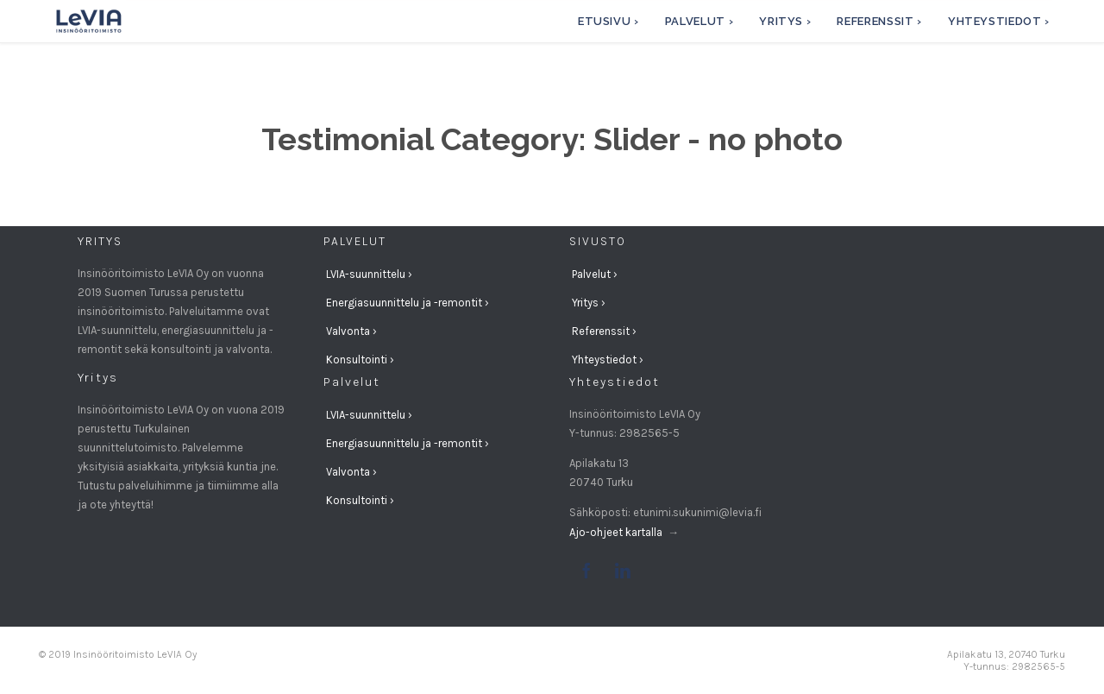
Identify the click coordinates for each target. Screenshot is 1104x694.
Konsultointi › (360, 359)
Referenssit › (604, 331)
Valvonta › (351, 331)
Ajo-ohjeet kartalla (617, 532)
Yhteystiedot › (607, 359)
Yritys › (588, 302)
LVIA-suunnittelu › (369, 274)
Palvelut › (595, 274)
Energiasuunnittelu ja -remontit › (407, 302)
